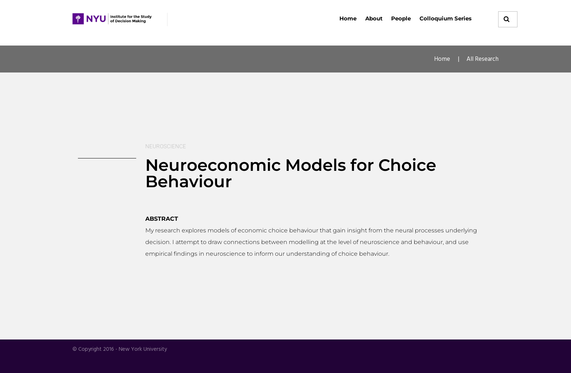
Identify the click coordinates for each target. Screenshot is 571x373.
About (374, 18)
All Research (482, 59)
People (401, 18)
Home (348, 18)
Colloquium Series (446, 18)
